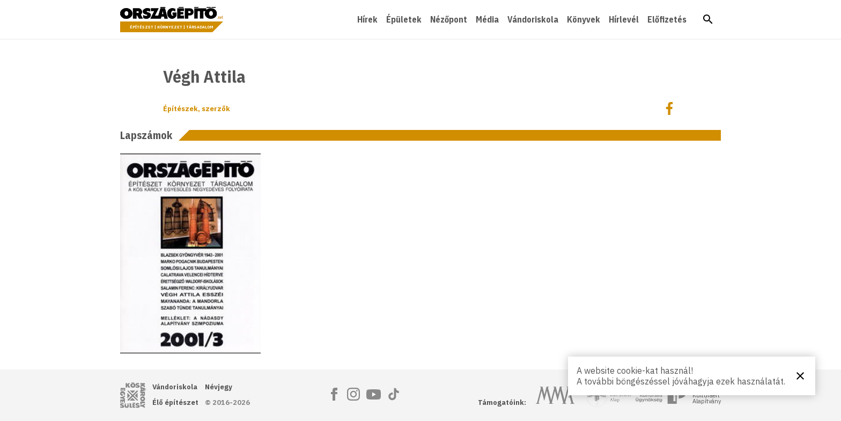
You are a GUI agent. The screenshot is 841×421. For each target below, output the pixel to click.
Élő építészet (175, 402)
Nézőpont (448, 19)
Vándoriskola (532, 19)
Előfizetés (667, 19)
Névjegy (218, 386)
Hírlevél (624, 19)
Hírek (367, 19)
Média (487, 19)
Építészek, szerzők (196, 108)
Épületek (404, 19)
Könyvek (583, 19)
